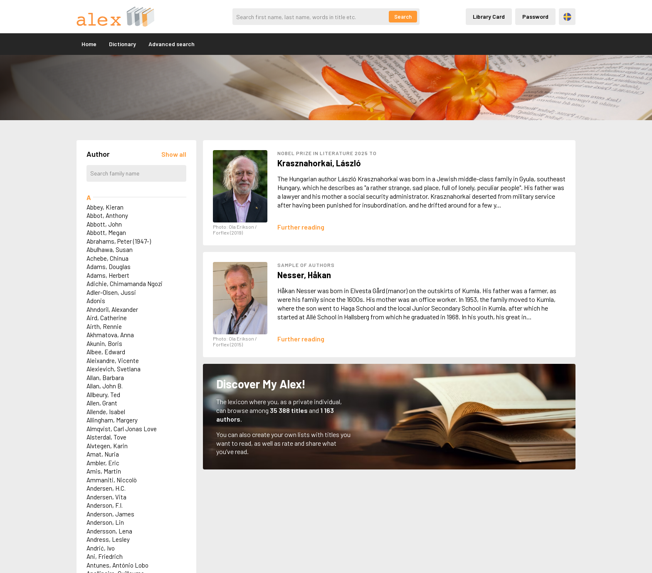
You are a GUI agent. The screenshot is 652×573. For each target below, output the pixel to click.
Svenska (567, 17)
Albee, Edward (105, 352)
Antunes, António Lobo (117, 565)
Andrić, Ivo (100, 548)
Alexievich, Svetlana (113, 369)
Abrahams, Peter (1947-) (118, 241)
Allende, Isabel (105, 411)
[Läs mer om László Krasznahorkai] (300, 227)
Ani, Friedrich (104, 556)
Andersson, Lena (109, 531)
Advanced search (171, 43)
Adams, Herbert (107, 275)
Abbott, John (104, 224)
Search (403, 16)
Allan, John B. (104, 386)
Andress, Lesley (108, 539)
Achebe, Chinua (107, 258)
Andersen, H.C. (106, 488)
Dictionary (122, 43)
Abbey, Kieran (104, 207)
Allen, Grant (101, 403)
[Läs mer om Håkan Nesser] (300, 339)
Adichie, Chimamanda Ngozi (124, 283)
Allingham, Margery (112, 420)
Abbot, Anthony (107, 215)
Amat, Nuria (102, 454)
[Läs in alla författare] (173, 154)
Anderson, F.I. (104, 505)
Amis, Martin (103, 471)
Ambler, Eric (102, 463)
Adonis (95, 300)
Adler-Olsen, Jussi (111, 292)
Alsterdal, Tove (106, 437)
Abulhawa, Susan (109, 249)
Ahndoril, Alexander (112, 309)
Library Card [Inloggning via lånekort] (489, 16)
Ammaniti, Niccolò (111, 480)
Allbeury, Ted (103, 394)
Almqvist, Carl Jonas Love (121, 428)
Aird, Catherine (106, 317)
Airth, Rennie (104, 326)
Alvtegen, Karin (107, 446)
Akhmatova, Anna (110, 334)
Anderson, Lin (105, 522)
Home (89, 43)
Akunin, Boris (104, 343)
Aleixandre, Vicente (112, 360)
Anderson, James (110, 514)
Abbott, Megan (106, 232)
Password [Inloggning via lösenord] (535, 16)
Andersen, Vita (106, 497)
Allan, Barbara (105, 377)
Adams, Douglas (108, 266)
